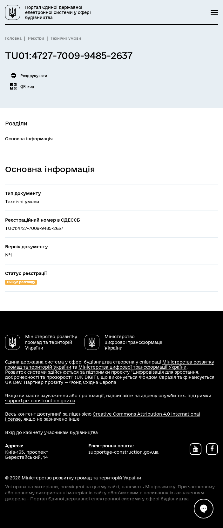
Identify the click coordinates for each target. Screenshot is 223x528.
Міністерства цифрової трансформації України (132, 367)
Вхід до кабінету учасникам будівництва (51, 432)
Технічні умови (66, 38)
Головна (13, 38)
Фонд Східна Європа (92, 382)
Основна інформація (29, 138)
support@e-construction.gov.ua (40, 400)
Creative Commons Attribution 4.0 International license (102, 416)
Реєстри (36, 38)
